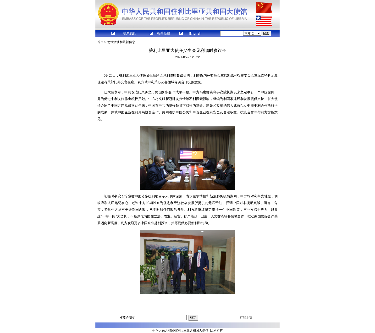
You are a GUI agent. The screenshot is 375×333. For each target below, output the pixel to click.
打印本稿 (246, 317)
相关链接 (163, 33)
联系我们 (129, 33)
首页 (100, 42)
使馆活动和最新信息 (121, 42)
